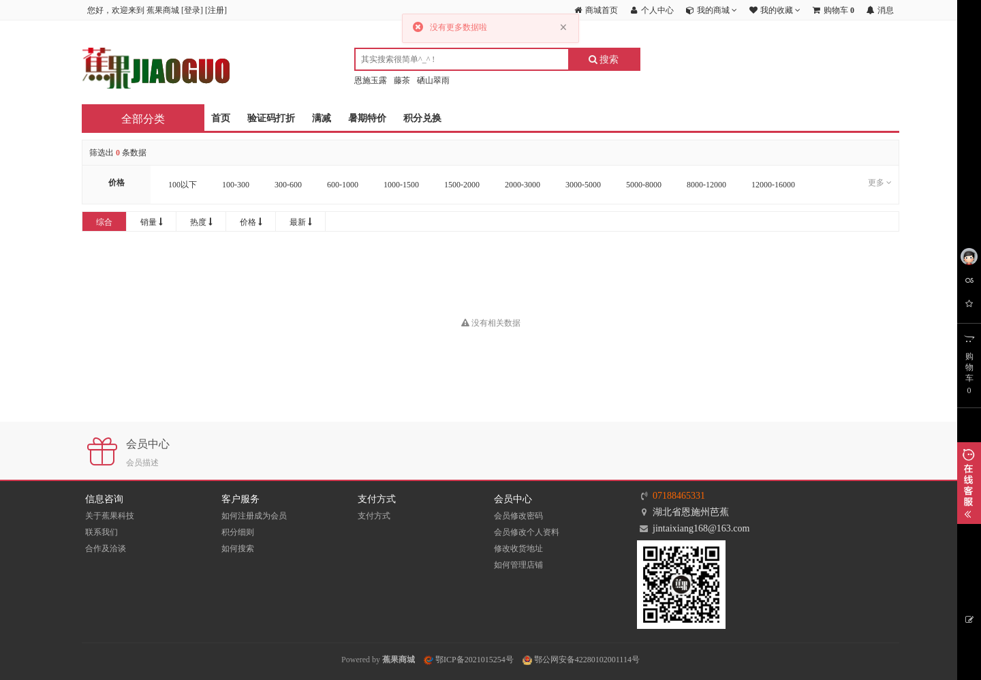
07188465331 (679, 496)
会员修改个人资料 (526, 532)
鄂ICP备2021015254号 (469, 659)
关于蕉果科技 (109, 516)
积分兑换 (422, 118)
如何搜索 (237, 548)
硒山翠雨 (433, 80)
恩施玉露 (370, 80)
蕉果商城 (398, 659)
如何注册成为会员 (254, 516)
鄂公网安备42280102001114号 (581, 659)
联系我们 (101, 532)
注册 (216, 10)
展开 (969, 483)
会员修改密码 (518, 516)
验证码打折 (271, 118)
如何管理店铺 (518, 565)
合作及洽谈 (105, 548)
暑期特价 (367, 118)
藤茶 (402, 80)
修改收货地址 (518, 548)
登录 (192, 10)
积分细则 (237, 532)
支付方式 (374, 516)
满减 (321, 118)
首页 (220, 118)
